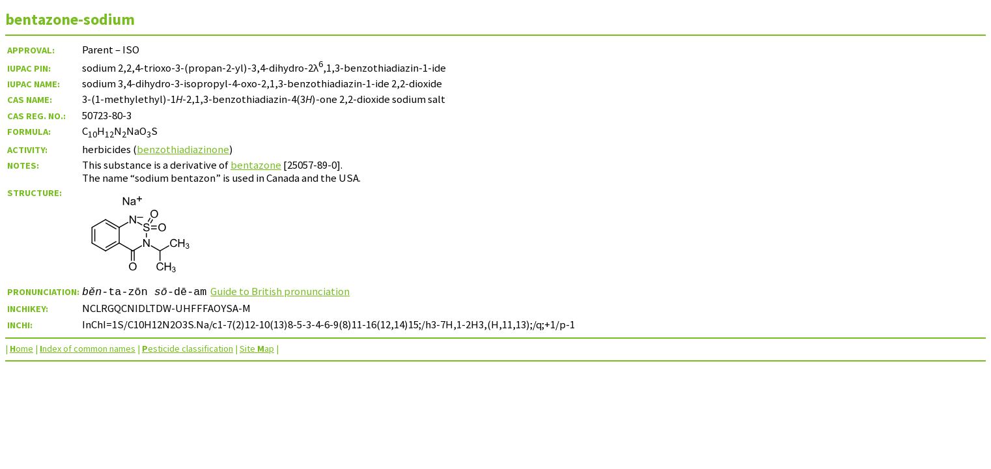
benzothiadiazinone (183, 149)
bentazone (255, 165)
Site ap (257, 348)
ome (21, 348)
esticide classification (187, 348)
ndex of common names (87, 348)
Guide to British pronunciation (280, 291)
